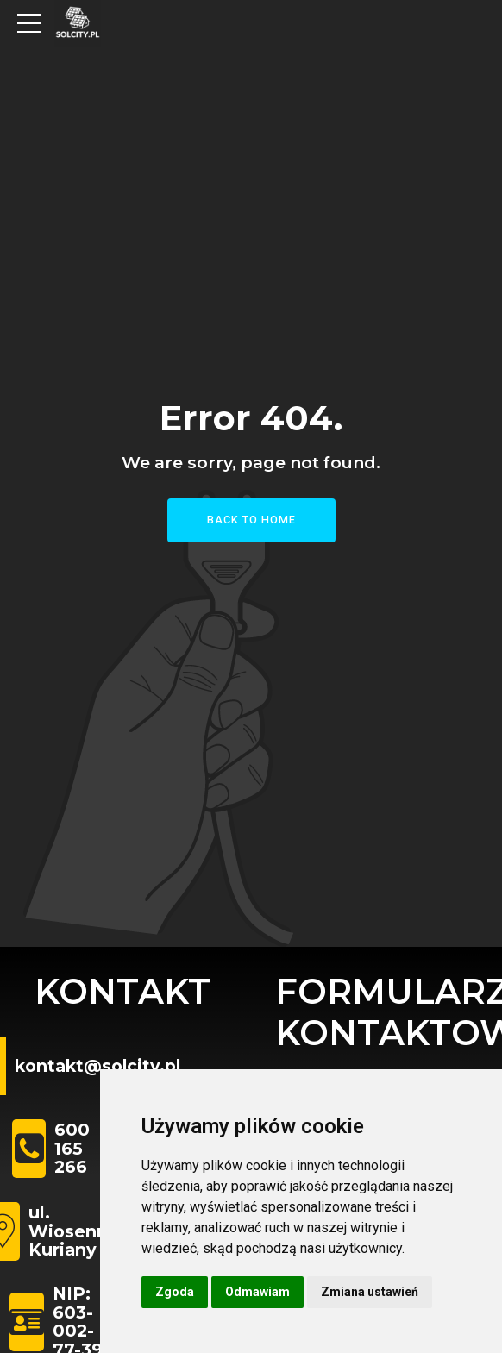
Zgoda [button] (174, 1292)
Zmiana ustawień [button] (369, 1292)
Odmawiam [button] (257, 1292)
